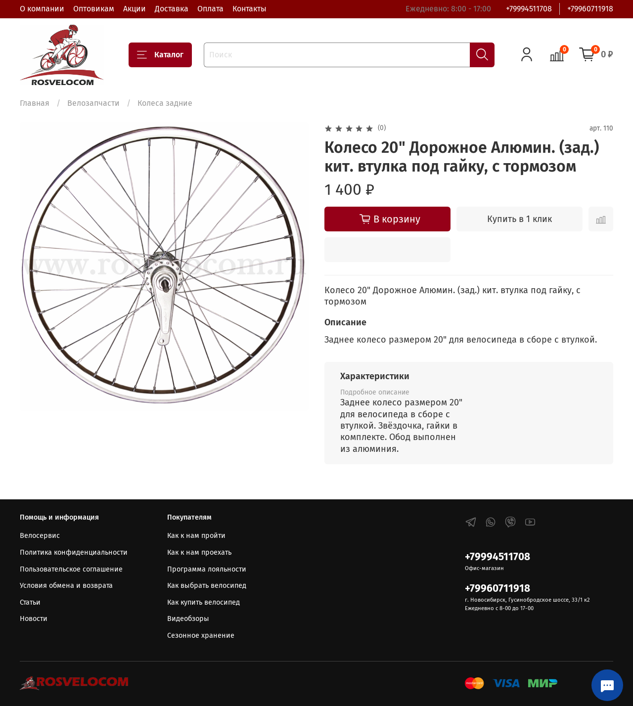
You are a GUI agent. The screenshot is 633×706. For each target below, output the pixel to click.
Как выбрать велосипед (206, 585)
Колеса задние (164, 103)
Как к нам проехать (199, 552)
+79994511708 (529, 8)
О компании (42, 8)
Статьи (30, 602)
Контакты (249, 8)
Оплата (210, 8)
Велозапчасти (93, 103)
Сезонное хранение (200, 635)
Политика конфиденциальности (74, 552)
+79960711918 (590, 8)
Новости (33, 619)
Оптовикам (93, 8)
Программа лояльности (206, 569)
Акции (134, 8)
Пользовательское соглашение (71, 569)
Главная (34, 103)
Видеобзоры (188, 619)
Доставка (171, 8)
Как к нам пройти (196, 535)
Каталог (160, 55)
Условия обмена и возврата (66, 585)
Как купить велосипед (203, 602)
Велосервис (40, 535)
